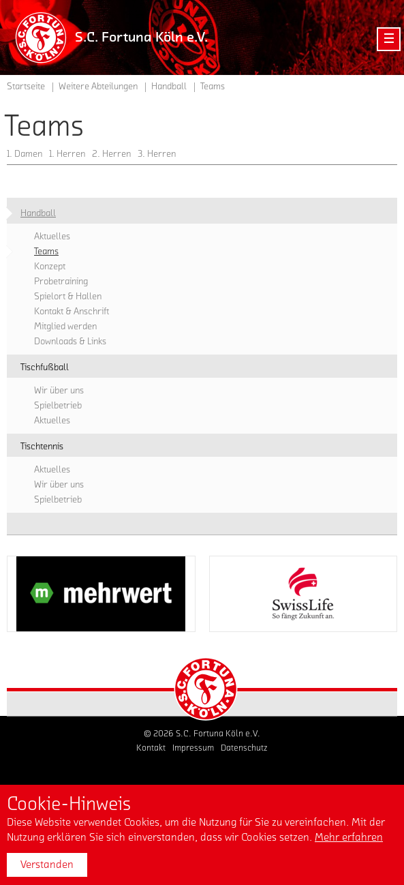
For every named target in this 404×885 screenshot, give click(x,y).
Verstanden (47, 864)
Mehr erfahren (349, 837)
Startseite (26, 86)
